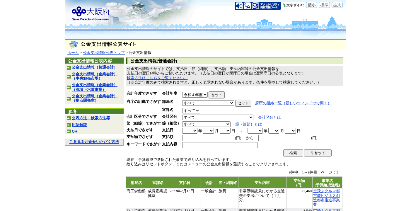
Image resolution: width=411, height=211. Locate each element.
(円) (238, 138)
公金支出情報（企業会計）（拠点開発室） (94, 98)
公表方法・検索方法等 (91, 118)
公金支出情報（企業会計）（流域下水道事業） (94, 87)
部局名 (167, 102)
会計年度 (169, 93)
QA (74, 131)
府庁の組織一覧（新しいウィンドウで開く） (293, 103)
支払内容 (169, 144)
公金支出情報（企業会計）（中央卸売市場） (94, 76)
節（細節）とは (248, 124)
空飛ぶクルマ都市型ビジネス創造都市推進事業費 (326, 198)
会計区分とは (269, 117)
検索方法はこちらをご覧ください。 (157, 78)
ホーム (73, 53)
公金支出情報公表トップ (104, 53)
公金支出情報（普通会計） (94, 67)
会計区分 (169, 117)
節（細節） (171, 123)
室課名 (167, 110)
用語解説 (79, 125)
